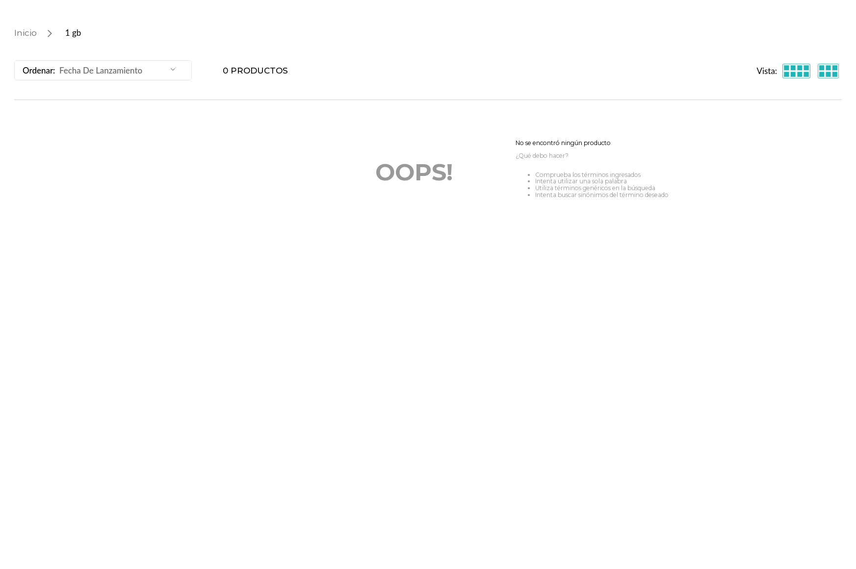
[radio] (796, 71)
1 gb (73, 32)
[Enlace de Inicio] (25, 32)
